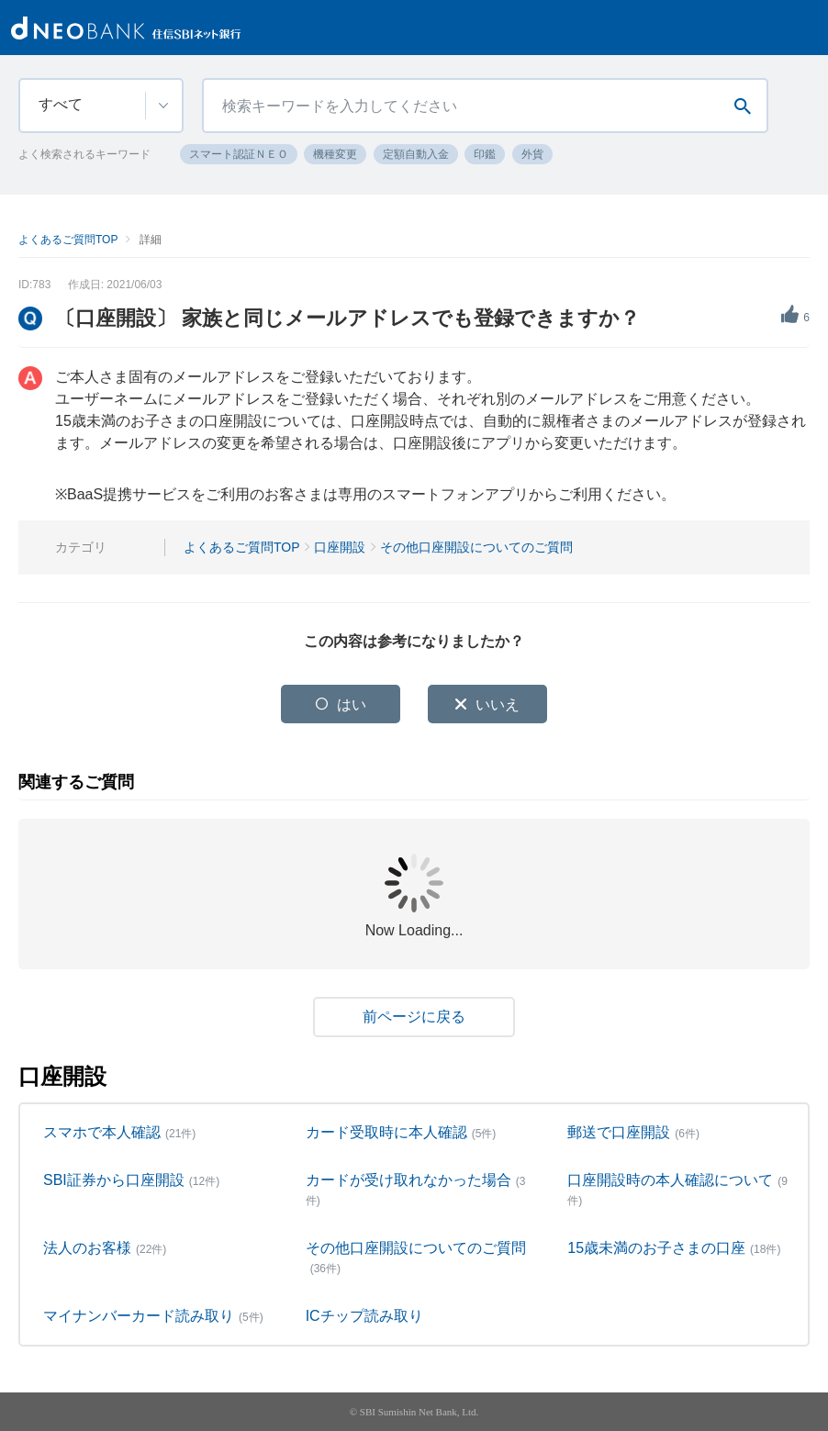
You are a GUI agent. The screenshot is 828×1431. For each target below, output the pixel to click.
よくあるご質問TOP (67, 239)
